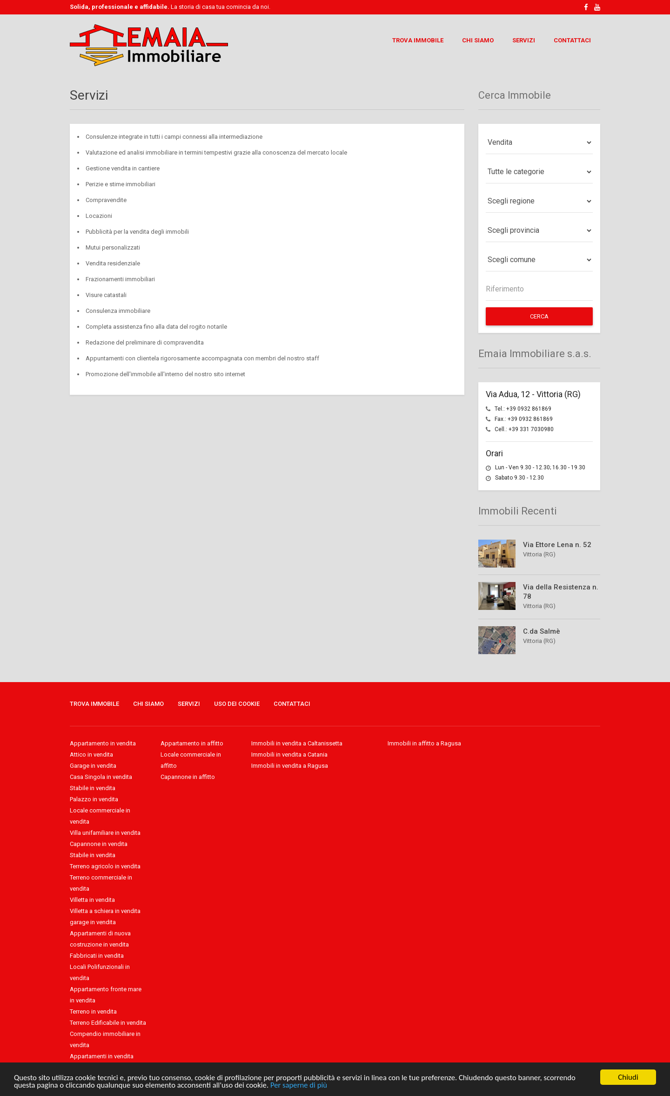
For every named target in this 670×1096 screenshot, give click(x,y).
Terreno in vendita (93, 1011)
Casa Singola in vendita (101, 776)
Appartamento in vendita (103, 743)
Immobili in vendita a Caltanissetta (296, 743)
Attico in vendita (91, 754)
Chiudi (628, 1077)
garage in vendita (93, 922)
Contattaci (572, 40)
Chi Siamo (478, 40)
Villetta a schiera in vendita (105, 910)
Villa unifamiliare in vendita (105, 832)
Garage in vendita (93, 765)
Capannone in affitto (188, 776)
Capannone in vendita (98, 843)
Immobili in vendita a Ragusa (289, 765)
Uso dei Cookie (237, 703)
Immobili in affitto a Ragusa (424, 743)
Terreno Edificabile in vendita (108, 1022)
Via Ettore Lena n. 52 (557, 545)
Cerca (539, 316)
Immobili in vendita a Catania (289, 754)
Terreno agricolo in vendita (105, 866)
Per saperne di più (304, 1085)
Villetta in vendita (92, 899)
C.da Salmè (541, 631)
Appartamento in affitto (192, 743)
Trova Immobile (417, 40)
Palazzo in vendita (94, 799)
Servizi (523, 40)
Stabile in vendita (92, 788)
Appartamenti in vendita (102, 1056)
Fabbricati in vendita (97, 955)
